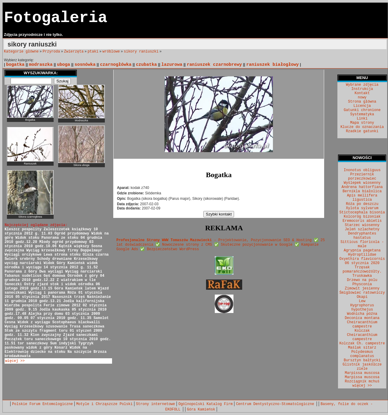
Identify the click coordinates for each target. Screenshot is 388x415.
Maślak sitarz (362, 348)
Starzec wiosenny (362, 225)
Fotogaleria (55, 18)
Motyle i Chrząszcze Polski (104, 404)
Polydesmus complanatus (362, 354)
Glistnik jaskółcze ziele (362, 366)
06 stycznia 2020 (362, 263)
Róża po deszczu (362, 204)
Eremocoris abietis (362, 221)
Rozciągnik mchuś (362, 381)
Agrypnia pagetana (362, 250)
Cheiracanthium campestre (362, 324)
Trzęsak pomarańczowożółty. (362, 269)
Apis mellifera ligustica (362, 197)
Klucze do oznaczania (362, 127)
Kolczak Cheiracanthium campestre (362, 335)
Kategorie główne (21, 51)
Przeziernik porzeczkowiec (362, 176)
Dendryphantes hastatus (362, 235)
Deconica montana (362, 318)
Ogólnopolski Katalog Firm (205, 404)
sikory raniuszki (141, 51)
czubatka (146, 64)
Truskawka (362, 276)
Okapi (362, 297)
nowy (362, 97)
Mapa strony (362, 123)
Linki (362, 119)
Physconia (362, 284)
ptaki (93, 51)
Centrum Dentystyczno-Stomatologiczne (276, 404)
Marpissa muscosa (362, 373)
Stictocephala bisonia (362, 212)
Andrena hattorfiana (362, 187)
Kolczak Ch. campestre (362, 343)
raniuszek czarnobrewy (214, 64)
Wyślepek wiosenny (362, 183)
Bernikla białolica (362, 191)
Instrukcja (362, 89)
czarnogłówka (116, 64)
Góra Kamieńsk (201, 409)
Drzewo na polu (362, 280)
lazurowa (172, 64)
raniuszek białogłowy (272, 64)
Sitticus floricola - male (362, 244)
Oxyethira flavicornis (362, 259)
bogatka (15, 64)
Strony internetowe (155, 404)
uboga (63, 64)
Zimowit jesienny (362, 288)
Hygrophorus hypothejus (362, 307)
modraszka (40, 64)
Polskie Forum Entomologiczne (42, 404)
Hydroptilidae (362, 255)
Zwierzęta (74, 51)
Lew (362, 301)
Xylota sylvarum (362, 208)
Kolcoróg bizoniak (362, 217)
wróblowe (111, 51)
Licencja (362, 106)
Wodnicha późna (362, 314)
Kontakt (362, 93)
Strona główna (362, 102)
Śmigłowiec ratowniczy (362, 293)
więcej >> (15, 361)
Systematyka (362, 114)
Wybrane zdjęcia (362, 85)
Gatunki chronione (362, 110)
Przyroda (51, 51)
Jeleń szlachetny (362, 229)
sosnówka (84, 64)
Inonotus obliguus (362, 170)
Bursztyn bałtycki (362, 360)
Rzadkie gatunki (362, 131)
